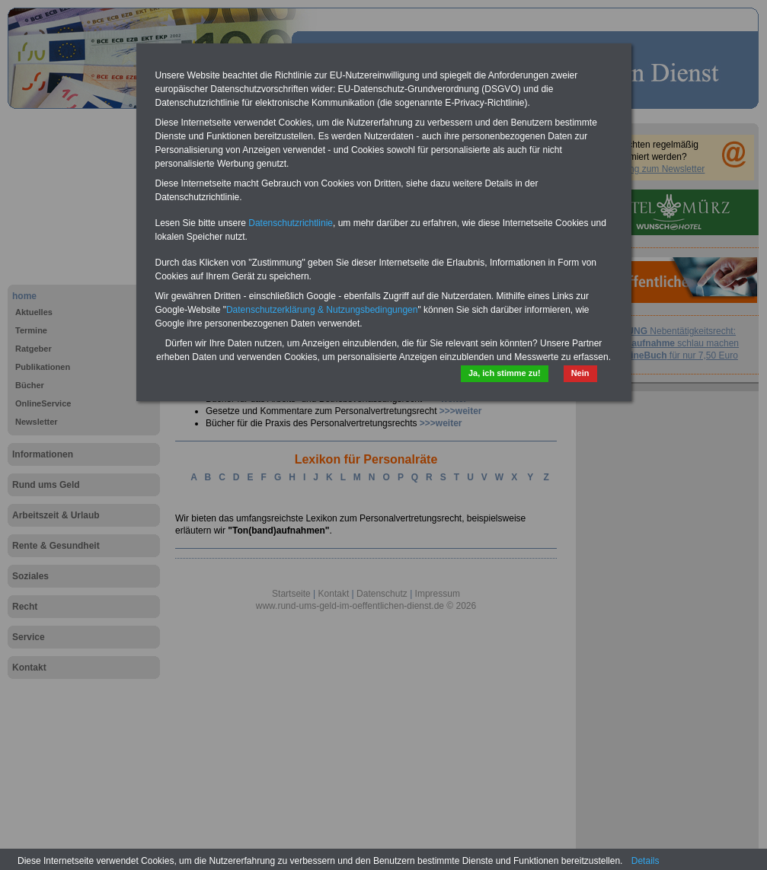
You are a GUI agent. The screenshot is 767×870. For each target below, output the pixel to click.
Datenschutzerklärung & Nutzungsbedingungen (322, 309)
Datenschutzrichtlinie (290, 223)
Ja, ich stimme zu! (504, 373)
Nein (580, 373)
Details (645, 861)
